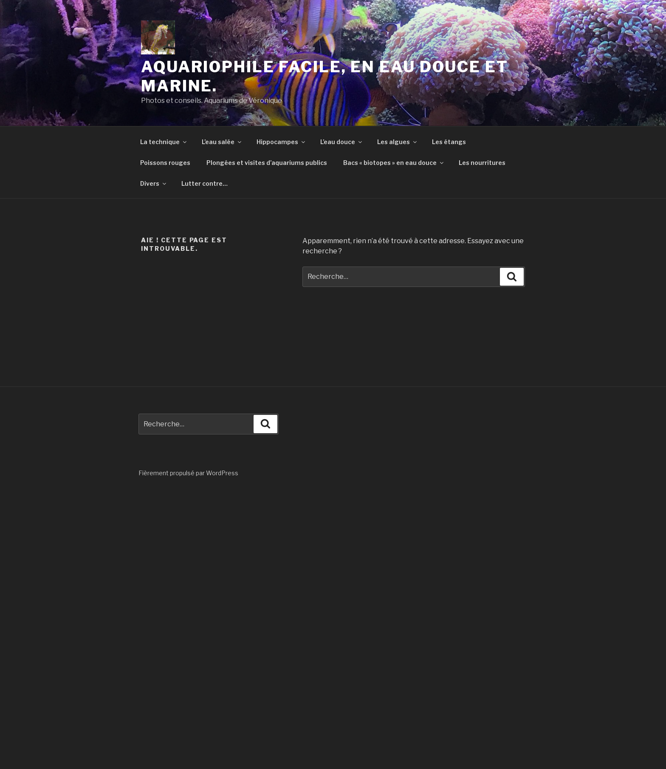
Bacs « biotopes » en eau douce (394, 162)
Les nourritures (482, 162)
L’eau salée (222, 141)
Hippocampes (281, 141)
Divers (153, 183)
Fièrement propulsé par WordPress (188, 473)
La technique (164, 141)
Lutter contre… (204, 183)
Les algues (397, 141)
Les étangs (449, 141)
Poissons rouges (165, 162)
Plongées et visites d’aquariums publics (266, 162)
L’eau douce (341, 141)
